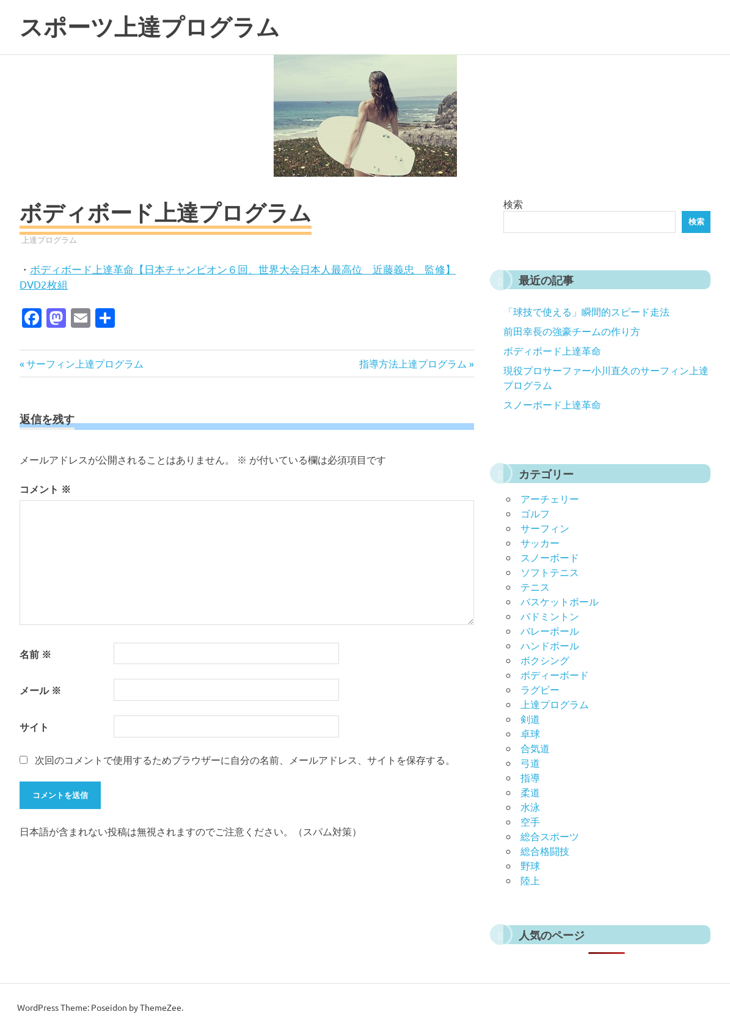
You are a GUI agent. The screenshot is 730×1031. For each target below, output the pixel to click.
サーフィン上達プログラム (85, 363)
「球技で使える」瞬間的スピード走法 (586, 311)
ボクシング (544, 660)
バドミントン (549, 616)
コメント (45, 488)
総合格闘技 (544, 850)
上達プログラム (49, 239)
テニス (535, 586)
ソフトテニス (549, 572)
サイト (34, 726)
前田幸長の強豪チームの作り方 (571, 331)
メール (40, 690)
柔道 (530, 792)
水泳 (530, 806)
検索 (513, 204)
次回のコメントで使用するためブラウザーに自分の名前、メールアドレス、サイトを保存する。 (245, 759)
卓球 (530, 733)
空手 (530, 821)
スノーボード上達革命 (552, 404)
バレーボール (549, 630)
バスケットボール (559, 601)
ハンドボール (549, 645)
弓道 (530, 762)
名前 (35, 654)
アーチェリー (549, 498)
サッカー (540, 542)
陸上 (530, 880)
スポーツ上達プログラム (150, 27)
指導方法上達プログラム (413, 363)
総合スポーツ (549, 836)
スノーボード (549, 557)
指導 (530, 777)
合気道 (535, 748)
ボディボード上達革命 (552, 350)
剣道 (530, 718)
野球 (530, 865)
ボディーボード (554, 674)
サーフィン (544, 528)
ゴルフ (535, 513)
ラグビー (540, 689)
